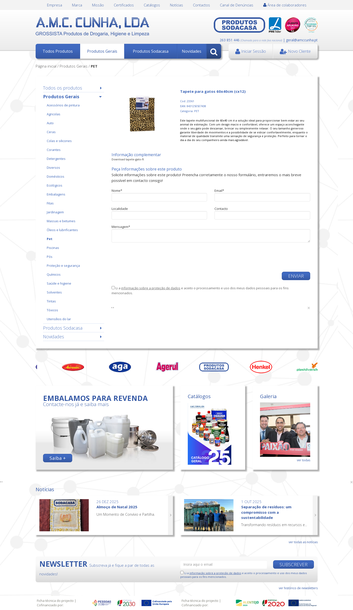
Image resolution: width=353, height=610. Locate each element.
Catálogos (152, 4)
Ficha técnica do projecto (55, 600)
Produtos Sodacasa (150, 51)
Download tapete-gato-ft (128, 159)
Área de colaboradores (284, 4)
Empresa (54, 4)
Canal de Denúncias (236, 4)
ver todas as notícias (303, 542)
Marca (77, 4)
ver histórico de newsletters (298, 588)
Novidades (191, 51)
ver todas (303, 460)
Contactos (201, 4)
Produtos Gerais (102, 51)
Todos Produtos (58, 51)
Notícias (176, 4)
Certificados (124, 4)
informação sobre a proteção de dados (150, 288)
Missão (98, 4)
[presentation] (149, 257)
